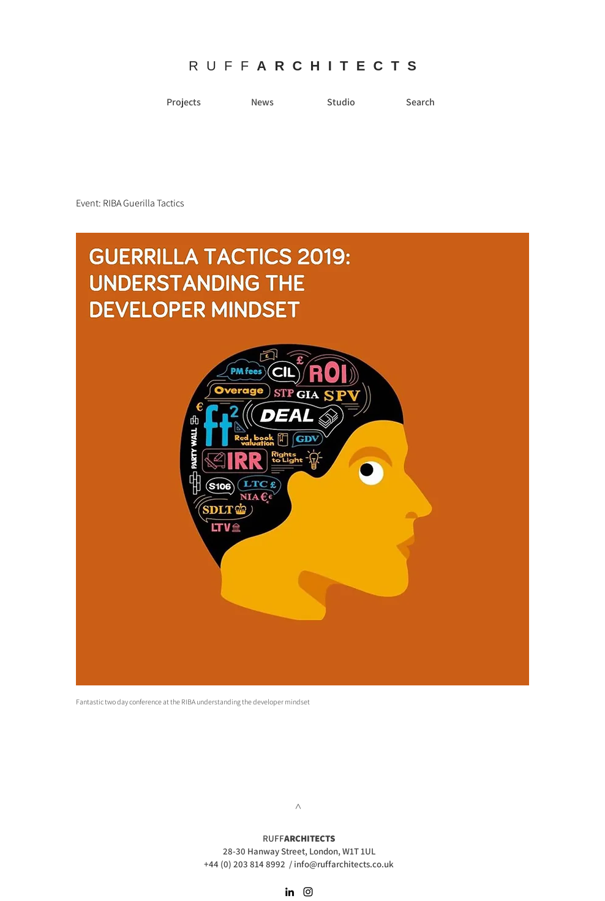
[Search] (420, 102)
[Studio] (341, 102)
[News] (262, 102)
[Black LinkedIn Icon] (290, 892)
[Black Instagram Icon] (308, 892)
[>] (299, 806)
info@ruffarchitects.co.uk (344, 864)
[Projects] (183, 102)
